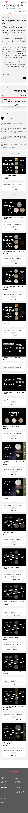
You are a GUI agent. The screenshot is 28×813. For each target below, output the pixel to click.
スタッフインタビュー (18, 779)
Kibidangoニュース (18, 781)
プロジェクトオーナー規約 (19, 791)
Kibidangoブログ (17, 782)
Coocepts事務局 (11, 8)
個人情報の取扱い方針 (18, 792)
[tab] (20, 11)
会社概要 (16, 778)
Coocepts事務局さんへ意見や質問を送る (8, 147)
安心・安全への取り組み (19, 783)
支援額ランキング (4, 782)
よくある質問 (3, 798)
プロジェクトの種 (4, 781)
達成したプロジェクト (5, 780)
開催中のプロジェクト (5, 777)
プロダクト (19, 8)
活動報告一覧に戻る (6, 17)
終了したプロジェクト (5, 778)
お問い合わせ (3, 801)
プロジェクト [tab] (7, 11)
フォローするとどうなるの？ (14, 107)
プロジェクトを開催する (5, 784)
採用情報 (2, 802)
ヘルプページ (3, 799)
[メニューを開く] (26, 1)
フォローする (14, 105)
